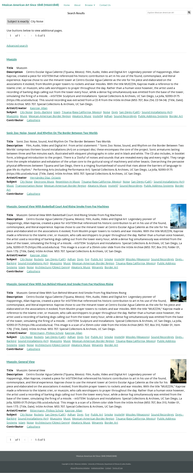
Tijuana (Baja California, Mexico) (82, 112)
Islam (56, 112)
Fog (87, 259)
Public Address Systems (153, 116)
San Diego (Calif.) (129, 112)
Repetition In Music (68, 181)
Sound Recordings (125, 116)
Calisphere (33, 120)
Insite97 (113, 185)
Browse (89, 5)
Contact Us (105, 5)
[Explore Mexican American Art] (167, 12)
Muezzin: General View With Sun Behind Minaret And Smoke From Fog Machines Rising (60, 284)
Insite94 (98, 116)
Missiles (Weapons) (138, 259)
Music (23, 116)
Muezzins (13, 116)
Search (189, 12)
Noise (106, 112)
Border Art (176, 116)
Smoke (108, 259)
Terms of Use (117, 468)
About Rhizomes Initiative (80, 468)
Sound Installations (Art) (157, 112)
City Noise (26, 112)
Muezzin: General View (21, 362)
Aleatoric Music (81, 116)
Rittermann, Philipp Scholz (47, 333)
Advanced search (17, 45)
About (77, 5)
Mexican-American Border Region (50, 116)
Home (67, 5)
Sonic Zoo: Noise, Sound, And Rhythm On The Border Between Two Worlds (52, 133)
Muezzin (12, 59)
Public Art (97, 259)
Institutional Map (97, 468)
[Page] (11, 36)
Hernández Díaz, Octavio (45, 177)
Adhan (108, 116)
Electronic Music (44, 181)
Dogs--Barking (43, 112)
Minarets (97, 267)
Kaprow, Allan (38, 108)
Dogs (115, 112)
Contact (108, 468)
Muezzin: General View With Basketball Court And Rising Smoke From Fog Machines (58, 206)
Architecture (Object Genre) (52, 267)
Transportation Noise (29, 185)
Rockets (39, 259)
